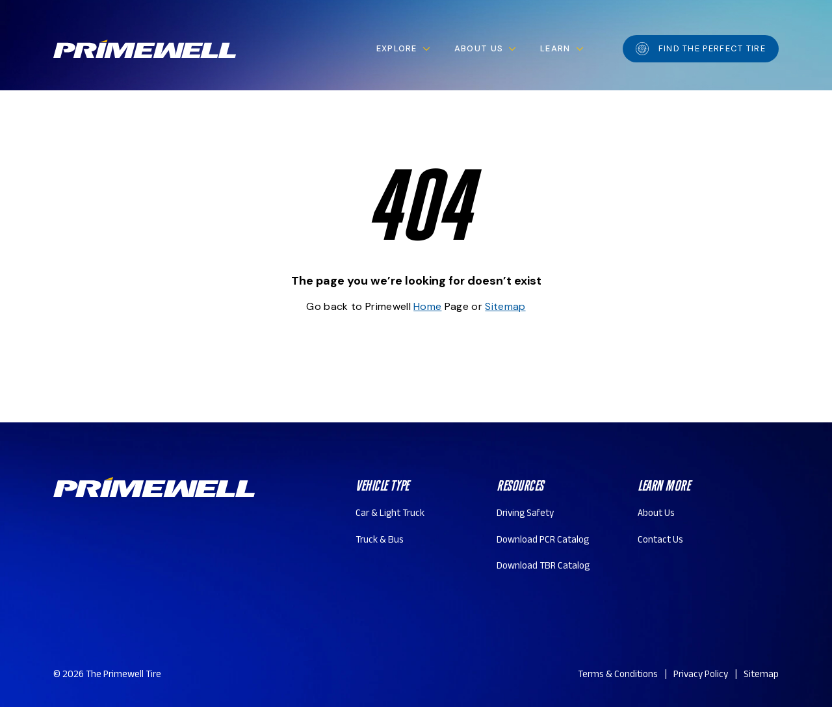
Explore (396, 48)
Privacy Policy (700, 675)
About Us (478, 48)
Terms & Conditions (618, 675)
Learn (555, 48)
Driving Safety (525, 514)
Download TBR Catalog (543, 566)
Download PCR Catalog (543, 540)
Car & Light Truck (390, 514)
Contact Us (660, 540)
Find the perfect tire (701, 48)
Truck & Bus (380, 540)
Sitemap (505, 306)
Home (427, 306)
